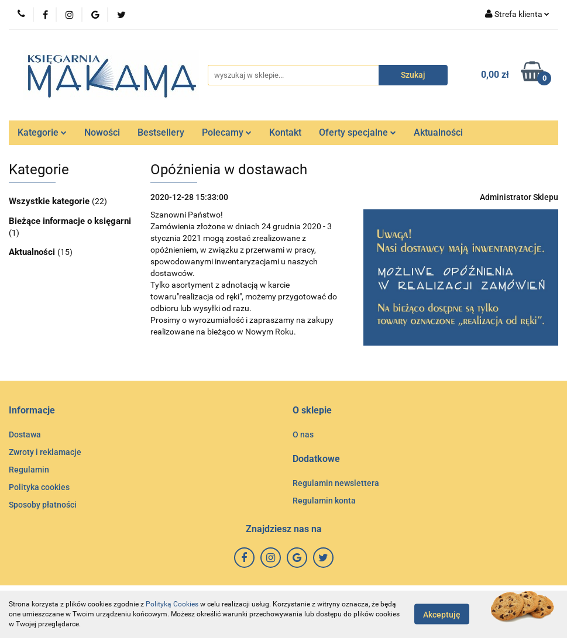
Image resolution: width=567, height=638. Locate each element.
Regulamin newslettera (336, 483)
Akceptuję (442, 614)
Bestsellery (161, 132)
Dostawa (25, 434)
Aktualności (438, 132)
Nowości (102, 132)
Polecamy (227, 132)
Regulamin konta (324, 500)
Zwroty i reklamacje (45, 452)
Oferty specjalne (357, 132)
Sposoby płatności (43, 504)
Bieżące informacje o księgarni (70, 221)
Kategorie (42, 132)
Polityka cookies (39, 487)
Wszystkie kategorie (50, 201)
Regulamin (29, 469)
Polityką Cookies (172, 604)
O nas (303, 434)
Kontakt (285, 132)
